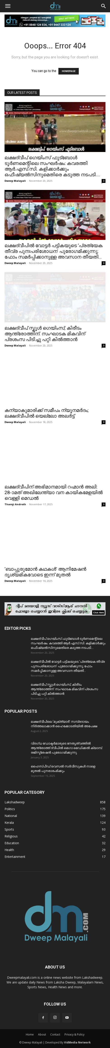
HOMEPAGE (68, 71)
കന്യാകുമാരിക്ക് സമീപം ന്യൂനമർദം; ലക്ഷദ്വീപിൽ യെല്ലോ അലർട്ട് (46, 413)
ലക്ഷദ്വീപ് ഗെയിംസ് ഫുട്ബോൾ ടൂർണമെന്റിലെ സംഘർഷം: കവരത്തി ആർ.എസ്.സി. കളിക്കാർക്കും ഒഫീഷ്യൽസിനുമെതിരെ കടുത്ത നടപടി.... (52, 166)
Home (30, 1034)
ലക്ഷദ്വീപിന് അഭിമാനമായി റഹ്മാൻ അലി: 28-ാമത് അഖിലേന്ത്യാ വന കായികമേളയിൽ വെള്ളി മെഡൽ (54, 492)
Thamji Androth (15, 504)
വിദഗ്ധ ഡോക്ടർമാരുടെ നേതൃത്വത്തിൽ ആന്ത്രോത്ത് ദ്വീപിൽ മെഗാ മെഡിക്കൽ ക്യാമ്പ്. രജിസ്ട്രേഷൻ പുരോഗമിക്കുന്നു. (67, 748)
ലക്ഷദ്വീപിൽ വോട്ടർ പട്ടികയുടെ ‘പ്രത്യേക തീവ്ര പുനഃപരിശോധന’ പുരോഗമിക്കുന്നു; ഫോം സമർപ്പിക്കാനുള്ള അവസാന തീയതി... (54, 251)
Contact (55, 1034)
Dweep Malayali (15, 180)
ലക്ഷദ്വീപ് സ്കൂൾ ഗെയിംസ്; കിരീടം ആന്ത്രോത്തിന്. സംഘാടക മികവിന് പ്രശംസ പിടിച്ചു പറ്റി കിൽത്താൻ (45, 333)
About (42, 1034)
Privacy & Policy (74, 1034)
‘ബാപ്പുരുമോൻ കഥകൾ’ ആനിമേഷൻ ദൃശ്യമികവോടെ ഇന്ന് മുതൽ (45, 572)
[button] (7, 6)
